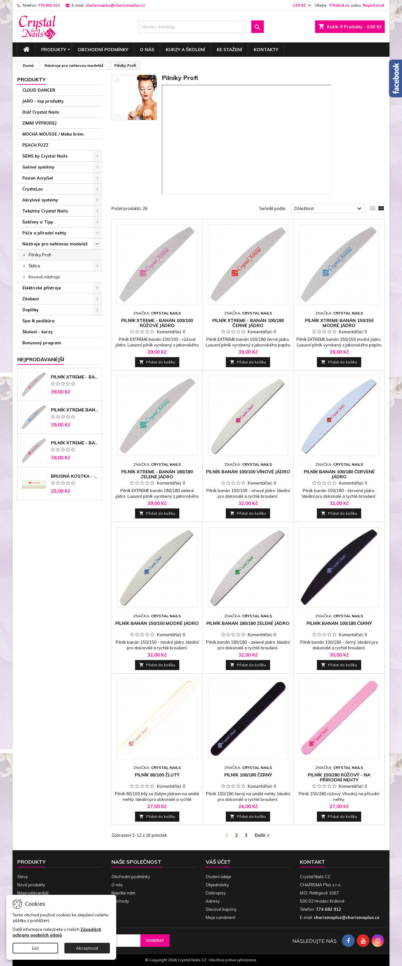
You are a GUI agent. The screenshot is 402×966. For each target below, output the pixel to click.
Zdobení (30, 298)
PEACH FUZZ (35, 145)
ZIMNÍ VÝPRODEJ (39, 123)
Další (263, 836)
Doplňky (30, 309)
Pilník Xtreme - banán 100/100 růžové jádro (75, 376)
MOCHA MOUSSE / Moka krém (53, 134)
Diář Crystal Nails (40, 112)
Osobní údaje (218, 876)
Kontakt (312, 862)
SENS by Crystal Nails (45, 155)
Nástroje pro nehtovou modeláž (55, 243)
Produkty (53, 49)
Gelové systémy (38, 166)
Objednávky (217, 884)
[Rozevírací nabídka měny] (302, 5)
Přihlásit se (339, 5)
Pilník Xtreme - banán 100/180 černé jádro (75, 442)
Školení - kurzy (37, 331)
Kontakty (266, 49)
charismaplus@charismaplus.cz (115, 5)
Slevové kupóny (221, 909)
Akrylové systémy (40, 199)
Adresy (213, 901)
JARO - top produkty (42, 101)
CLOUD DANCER (38, 90)
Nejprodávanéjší (40, 359)
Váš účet (218, 862)
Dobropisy (216, 892)
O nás (147, 49)
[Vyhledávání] (201, 26)
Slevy (22, 876)
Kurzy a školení (185, 49)
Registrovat (373, 5)
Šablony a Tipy (37, 221)
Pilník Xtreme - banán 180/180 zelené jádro (157, 474)
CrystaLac (32, 188)
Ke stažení (229, 49)
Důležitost (328, 208)
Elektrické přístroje (41, 287)
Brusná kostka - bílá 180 (75, 476)
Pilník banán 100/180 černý (339, 623)
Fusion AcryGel (37, 177)
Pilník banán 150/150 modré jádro (157, 623)
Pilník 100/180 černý (248, 775)
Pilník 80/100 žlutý (157, 775)
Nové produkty (31, 884)
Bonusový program (41, 342)
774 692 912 (49, 5)
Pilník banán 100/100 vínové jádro (248, 472)
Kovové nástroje (44, 276)
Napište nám (123, 892)
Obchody (120, 901)
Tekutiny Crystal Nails (45, 210)
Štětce (35, 265)
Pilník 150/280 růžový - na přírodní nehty (339, 777)
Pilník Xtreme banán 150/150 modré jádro (75, 409)
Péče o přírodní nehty (44, 232)
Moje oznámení (220, 917)
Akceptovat (87, 948)
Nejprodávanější (32, 892)
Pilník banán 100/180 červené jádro (339, 474)
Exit (35, 948)
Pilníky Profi (40, 254)
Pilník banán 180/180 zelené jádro (248, 623)
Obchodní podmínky (103, 49)
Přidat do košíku (157, 362)
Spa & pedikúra (38, 320)
